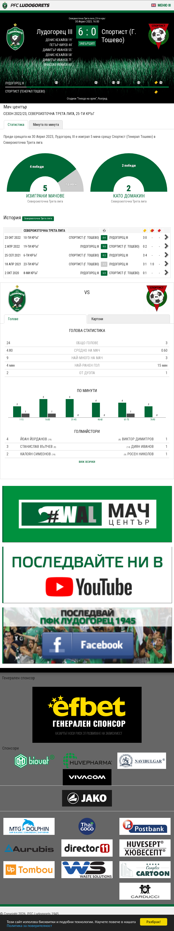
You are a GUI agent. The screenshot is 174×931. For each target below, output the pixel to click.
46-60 (100, 420)
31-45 (73, 420)
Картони (97, 319)
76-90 (152, 420)
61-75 (126, 420)
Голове (13, 319)
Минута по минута (46, 124)
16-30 (47, 420)
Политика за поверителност (29, 926)
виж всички (87, 461)
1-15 (21, 420)
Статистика (16, 124)
